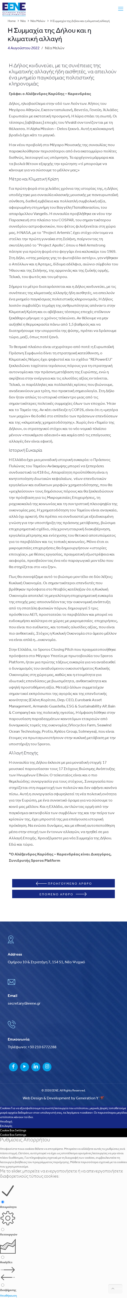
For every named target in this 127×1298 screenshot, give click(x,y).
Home (12, 21)
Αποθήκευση (8, 1295)
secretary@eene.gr (24, 1004)
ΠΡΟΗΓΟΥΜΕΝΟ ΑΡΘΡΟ (64, 883)
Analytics (6, 1262)
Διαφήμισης (8, 1290)
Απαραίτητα (8, 1207)
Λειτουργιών (8, 1234)
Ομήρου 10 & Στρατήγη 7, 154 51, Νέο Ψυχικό (46, 962)
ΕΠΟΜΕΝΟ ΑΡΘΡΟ (63, 894)
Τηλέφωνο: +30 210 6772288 (32, 1047)
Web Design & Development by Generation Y (64, 1098)
